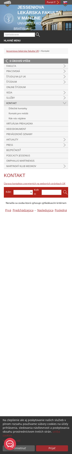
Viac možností (11, 440)
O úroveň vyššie (20, 61)
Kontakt (11, 103)
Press (9, 145)
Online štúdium (16, 87)
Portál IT (51, 2)
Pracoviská (13, 71)
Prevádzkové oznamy (19, 134)
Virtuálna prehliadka (19, 123)
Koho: (36, 192)
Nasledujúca (45, 210)
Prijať (52, 448)
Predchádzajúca (23, 210)
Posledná (61, 210)
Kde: (9, 192)
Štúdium (11, 81)
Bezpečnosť (13, 150)
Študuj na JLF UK (16, 76)
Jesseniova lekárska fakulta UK (22, 51)
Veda (9, 92)
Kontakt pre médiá (18, 113)
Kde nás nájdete (17, 118)
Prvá (8, 210)
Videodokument (16, 129)
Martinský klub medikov (21, 166)
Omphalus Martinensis (20, 160)
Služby (10, 97)
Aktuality (12, 139)
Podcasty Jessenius (18, 155)
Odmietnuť (19, 448)
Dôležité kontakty (18, 108)
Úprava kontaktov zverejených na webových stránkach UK (34, 183)
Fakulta (11, 66)
